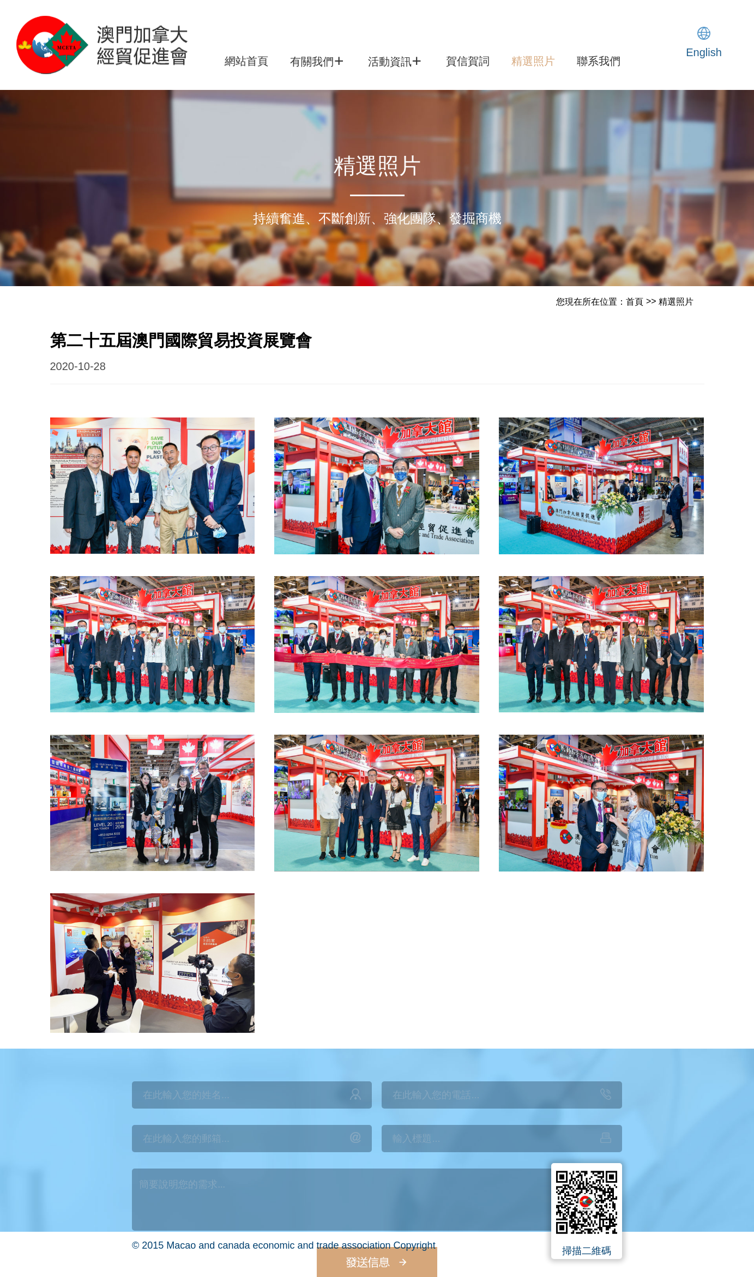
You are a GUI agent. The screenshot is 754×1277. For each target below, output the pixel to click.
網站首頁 (246, 61)
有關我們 (316, 60)
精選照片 (533, 61)
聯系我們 (598, 61)
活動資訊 (394, 60)
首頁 (634, 301)
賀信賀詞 (468, 61)
